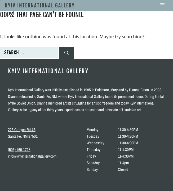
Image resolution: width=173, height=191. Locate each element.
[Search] (66, 53)
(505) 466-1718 (19, 149)
